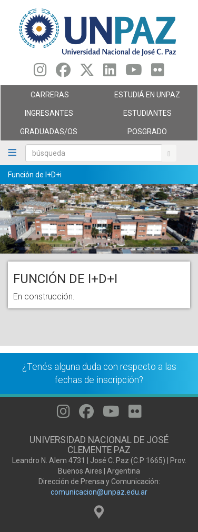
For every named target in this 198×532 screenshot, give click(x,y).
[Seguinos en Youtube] (133, 72)
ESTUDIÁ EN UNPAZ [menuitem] (145, 97)
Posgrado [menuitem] (145, 134)
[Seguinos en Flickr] (157, 72)
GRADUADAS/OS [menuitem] (47, 134)
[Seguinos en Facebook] (63, 72)
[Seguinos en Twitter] (87, 72)
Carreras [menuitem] (47, 97)
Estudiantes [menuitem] (145, 116)
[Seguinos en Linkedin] (109, 72)
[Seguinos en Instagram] (40, 72)
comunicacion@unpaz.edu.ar (99, 492)
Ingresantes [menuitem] (47, 116)
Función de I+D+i (35, 174)
